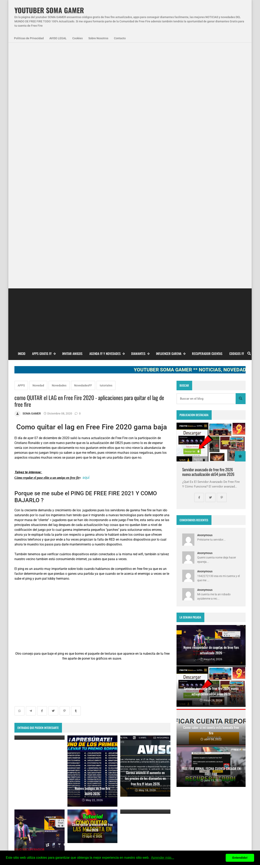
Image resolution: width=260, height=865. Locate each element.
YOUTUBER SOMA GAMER (49, 10)
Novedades (59, 146)
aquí (85, 238)
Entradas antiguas (153, 642)
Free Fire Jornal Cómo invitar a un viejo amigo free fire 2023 (138, 764)
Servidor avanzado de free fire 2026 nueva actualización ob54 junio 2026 (208, 232)
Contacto (120, 38)
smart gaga (64, 788)
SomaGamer (26, 777)
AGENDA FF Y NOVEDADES (107, 114)
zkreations (224, 734)
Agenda (37, 766)
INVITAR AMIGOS (72, 114)
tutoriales (106, 146)
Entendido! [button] (240, 857)
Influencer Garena (170, 114)
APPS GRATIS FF (43, 114)
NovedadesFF (83, 146)
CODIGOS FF (236, 114)
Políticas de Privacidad (29, 38)
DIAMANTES (140, 114)
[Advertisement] (130, 77)
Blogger (240, 734)
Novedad (38, 146)
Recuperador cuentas (207, 114)
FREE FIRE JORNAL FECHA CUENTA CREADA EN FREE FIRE (136, 805)
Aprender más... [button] (162, 857)
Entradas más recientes (35, 642)
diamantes (42, 788)
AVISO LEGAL (58, 38)
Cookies (77, 38)
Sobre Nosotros (98, 38)
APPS (21, 146)
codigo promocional (53, 777)
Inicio (21, 114)
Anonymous (204, 295)
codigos (23, 788)
